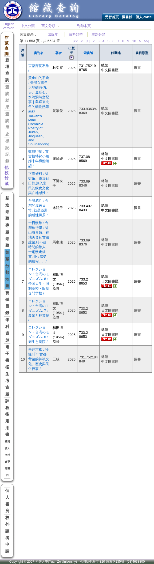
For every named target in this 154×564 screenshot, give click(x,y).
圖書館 (127, 17)
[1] (88, 41)
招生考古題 (7, 380)
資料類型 (76, 34)
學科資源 (7, 330)
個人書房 (7, 501)
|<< (75, 41)
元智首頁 (112, 17)
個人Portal (144, 17)
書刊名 (39, 53)
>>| (146, 41)
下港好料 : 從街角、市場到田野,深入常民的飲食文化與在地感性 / (38, 183)
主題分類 (98, 34)
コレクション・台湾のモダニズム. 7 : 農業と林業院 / (38, 310)
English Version (8, 26)
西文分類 (48, 26)
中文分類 (28, 26)
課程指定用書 (7, 418)
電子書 (7, 353)
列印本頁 (84, 26)
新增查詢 (7, 70)
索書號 (88, 53)
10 (134, 41)
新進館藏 (7, 208)
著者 (58, 53)
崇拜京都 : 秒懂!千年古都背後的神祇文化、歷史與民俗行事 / (38, 359)
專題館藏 (7, 235)
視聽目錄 (7, 303)
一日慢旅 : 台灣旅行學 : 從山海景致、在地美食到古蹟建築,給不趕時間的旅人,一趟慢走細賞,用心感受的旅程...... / (38, 242)
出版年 (53, 34)
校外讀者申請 (7, 534)
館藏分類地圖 (7, 269)
